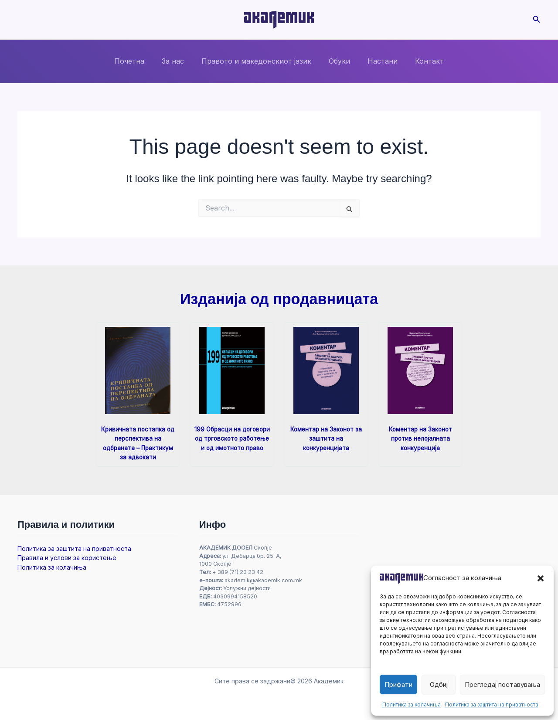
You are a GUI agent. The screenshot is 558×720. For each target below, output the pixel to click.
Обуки (337, 61)
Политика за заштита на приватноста (491, 704)
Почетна (138, 61)
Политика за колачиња (411, 704)
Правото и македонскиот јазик (258, 61)
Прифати (398, 684)
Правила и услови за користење (66, 557)
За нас (178, 61)
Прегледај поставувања (502, 684)
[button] (540, 578)
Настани (377, 61)
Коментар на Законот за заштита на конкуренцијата (326, 438)
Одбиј (439, 684)
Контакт (420, 61)
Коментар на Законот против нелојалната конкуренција (420, 438)
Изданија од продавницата (278, 299)
